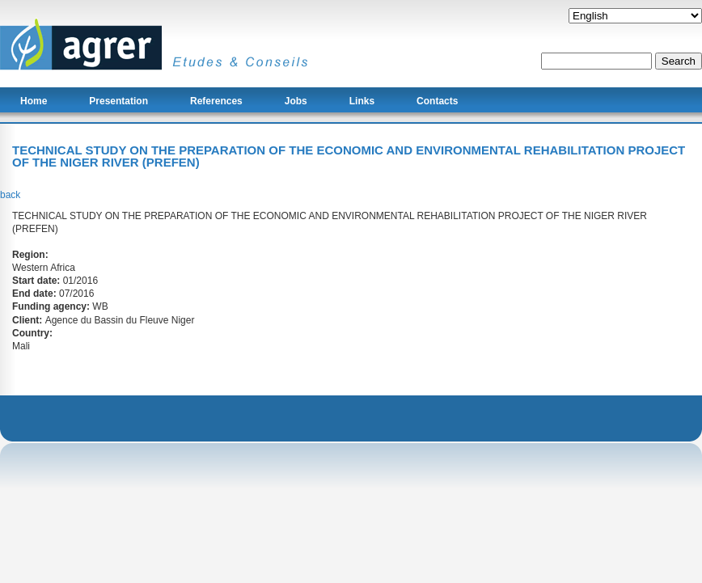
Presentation (118, 101)
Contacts (437, 101)
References (216, 101)
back (10, 195)
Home (33, 101)
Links (361, 101)
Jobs (296, 101)
